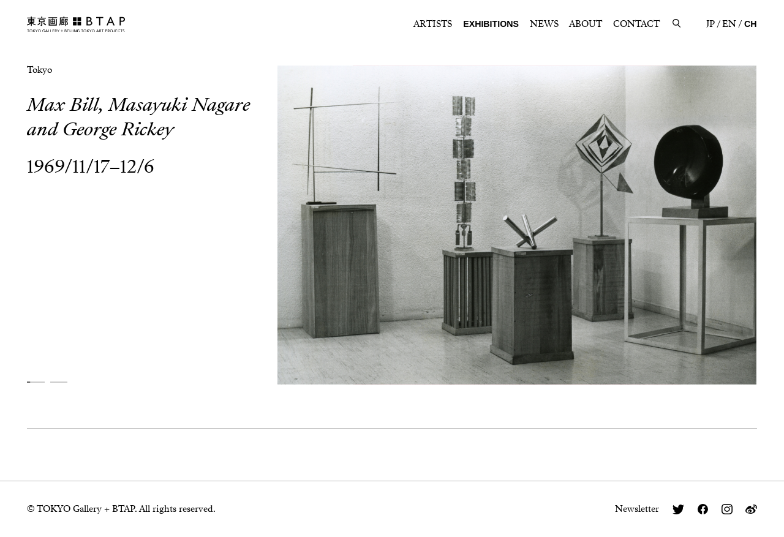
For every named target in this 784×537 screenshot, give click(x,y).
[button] (35, 382)
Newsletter (637, 509)
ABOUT (585, 24)
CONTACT (636, 24)
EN (729, 24)
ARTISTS (432, 24)
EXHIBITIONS (491, 24)
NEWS (544, 24)
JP (710, 24)
